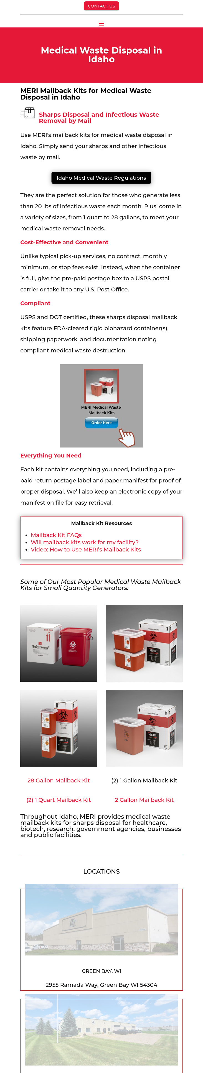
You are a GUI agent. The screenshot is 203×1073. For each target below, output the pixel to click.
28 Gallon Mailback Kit (58, 780)
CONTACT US (101, 6)
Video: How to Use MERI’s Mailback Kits (86, 549)
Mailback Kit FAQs (56, 535)
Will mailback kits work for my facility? (85, 542)
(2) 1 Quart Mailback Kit (58, 800)
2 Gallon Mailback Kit (144, 800)
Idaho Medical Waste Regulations (101, 178)
